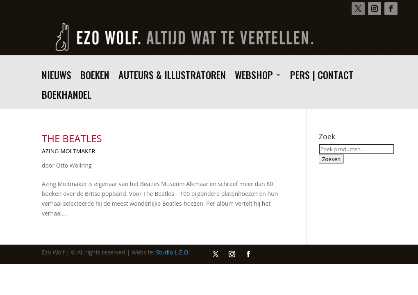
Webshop (254, 77)
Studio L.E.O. (173, 252)
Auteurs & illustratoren (172, 77)
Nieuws (56, 77)
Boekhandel (66, 96)
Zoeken (331, 159)
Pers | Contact (322, 77)
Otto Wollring (74, 165)
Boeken (94, 77)
